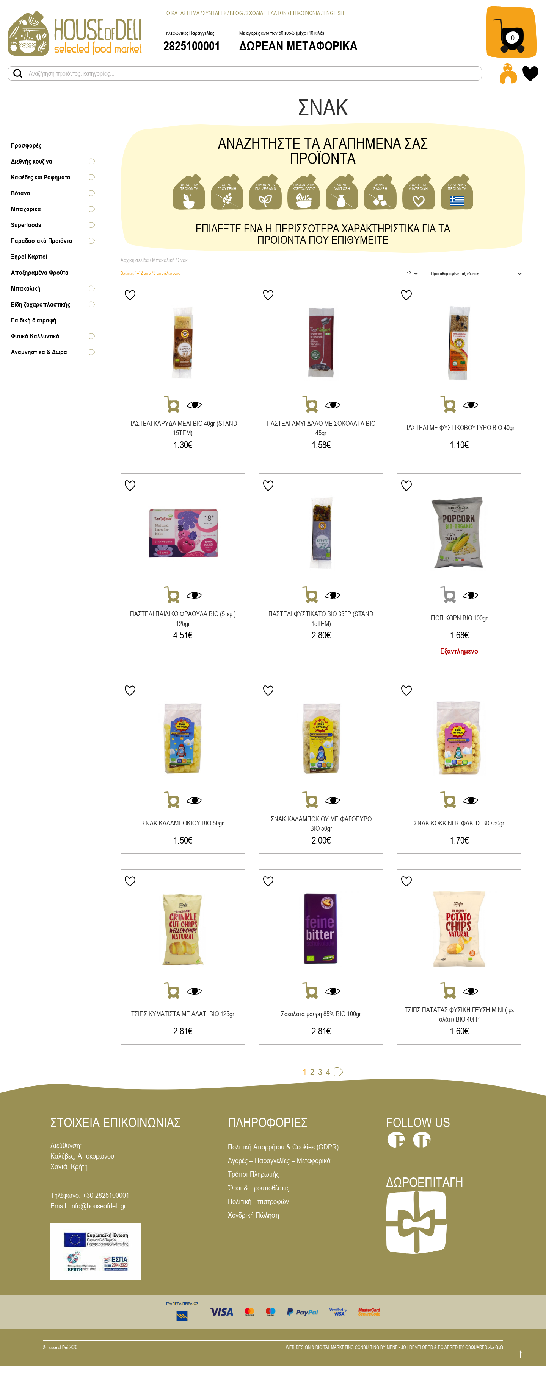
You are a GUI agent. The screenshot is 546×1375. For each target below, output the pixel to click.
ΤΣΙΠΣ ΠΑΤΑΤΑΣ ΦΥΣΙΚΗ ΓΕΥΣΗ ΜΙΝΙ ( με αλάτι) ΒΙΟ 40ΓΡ (462, 1021)
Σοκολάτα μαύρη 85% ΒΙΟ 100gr (322, 1021)
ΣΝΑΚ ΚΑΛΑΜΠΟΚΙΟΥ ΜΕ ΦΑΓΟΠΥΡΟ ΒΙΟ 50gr (322, 828)
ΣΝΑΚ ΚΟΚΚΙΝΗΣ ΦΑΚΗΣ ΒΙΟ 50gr (462, 828)
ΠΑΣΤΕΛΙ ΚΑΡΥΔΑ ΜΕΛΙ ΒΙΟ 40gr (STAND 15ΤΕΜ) (182, 428)
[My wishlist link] (530, 73)
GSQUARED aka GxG (484, 1356)
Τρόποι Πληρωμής (253, 1183)
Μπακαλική (163, 260)
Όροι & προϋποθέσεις (259, 1197)
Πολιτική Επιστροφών (258, 1210)
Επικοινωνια (305, 13)
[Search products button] (18, 73)
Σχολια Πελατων (266, 13)
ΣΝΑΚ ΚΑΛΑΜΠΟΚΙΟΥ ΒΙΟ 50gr (183, 828)
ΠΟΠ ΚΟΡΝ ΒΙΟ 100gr (462, 620)
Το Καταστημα (181, 13)
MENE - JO (396, 1356)
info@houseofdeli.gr (98, 1215)
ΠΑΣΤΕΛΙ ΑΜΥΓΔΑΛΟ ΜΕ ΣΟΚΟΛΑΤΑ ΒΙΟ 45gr (322, 428)
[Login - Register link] (508, 73)
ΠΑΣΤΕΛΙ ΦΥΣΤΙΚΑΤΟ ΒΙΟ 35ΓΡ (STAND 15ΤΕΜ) (322, 620)
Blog (236, 13)
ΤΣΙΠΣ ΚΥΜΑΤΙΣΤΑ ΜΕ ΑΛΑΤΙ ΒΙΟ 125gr (182, 1021)
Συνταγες (214, 13)
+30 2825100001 (106, 1204)
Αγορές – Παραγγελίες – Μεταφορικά (279, 1169)
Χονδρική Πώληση (253, 1224)
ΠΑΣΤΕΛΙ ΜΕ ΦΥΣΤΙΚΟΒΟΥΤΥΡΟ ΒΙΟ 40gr (462, 428)
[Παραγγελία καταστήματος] (475, 273)
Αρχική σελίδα (135, 260)
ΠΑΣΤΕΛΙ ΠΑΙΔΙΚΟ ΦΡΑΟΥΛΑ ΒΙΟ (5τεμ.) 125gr (183, 620)
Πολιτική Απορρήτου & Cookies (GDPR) (283, 1156)
